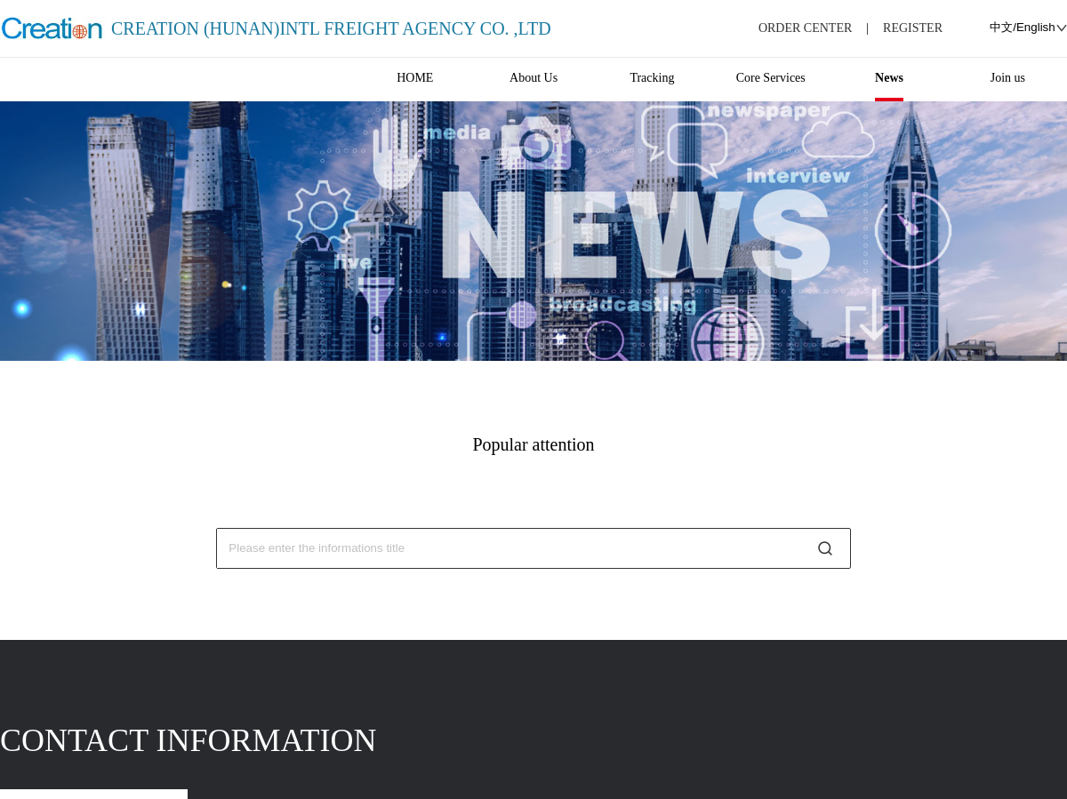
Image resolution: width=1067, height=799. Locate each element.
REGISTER (913, 28)
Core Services (771, 77)
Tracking (652, 77)
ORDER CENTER (805, 28)
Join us (1008, 77)
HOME (415, 77)
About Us (533, 77)
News (889, 77)
